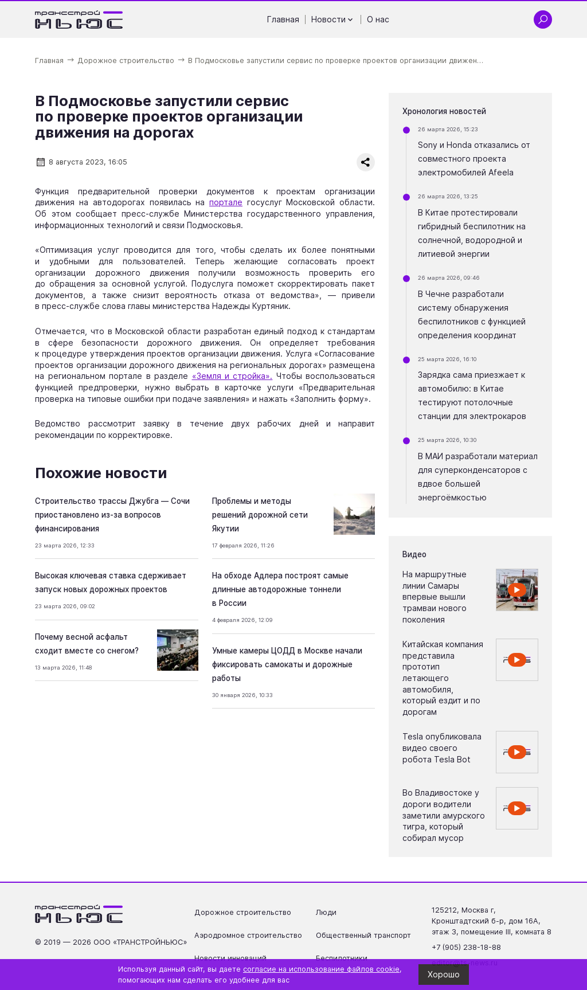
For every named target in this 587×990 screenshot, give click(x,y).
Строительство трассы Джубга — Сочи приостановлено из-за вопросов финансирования (112, 514)
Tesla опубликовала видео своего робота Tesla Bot (442, 747)
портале (225, 202)
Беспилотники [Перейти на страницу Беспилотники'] (341, 958)
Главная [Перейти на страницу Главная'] (283, 19)
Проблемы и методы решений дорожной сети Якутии (260, 514)
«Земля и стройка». (232, 376)
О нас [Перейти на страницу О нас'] (378, 19)
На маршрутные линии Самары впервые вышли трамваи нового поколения (434, 596)
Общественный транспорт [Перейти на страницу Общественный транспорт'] (363, 935)
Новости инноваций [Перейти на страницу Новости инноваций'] (230, 958)
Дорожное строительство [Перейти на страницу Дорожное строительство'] (242, 912)
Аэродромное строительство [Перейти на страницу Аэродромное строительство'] (248, 935)
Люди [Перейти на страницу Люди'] (326, 912)
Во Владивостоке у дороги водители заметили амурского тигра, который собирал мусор (443, 815)
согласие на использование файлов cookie (321, 969)
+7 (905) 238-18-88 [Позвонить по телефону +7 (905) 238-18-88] (466, 947)
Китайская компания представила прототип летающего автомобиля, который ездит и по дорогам (442, 678)
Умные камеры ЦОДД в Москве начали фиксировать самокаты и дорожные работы (287, 664)
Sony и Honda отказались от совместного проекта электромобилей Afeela (474, 158)
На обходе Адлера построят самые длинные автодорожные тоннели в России (280, 589)
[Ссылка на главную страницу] (79, 19)
